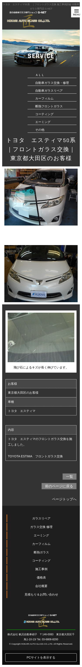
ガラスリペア (41, 535)
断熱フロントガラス (49, 106)
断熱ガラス (41, 569)
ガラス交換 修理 (41, 543)
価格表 (41, 594)
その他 (39, 129)
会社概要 (41, 602)
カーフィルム (44, 98)
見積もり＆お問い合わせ (41, 611)
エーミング (43, 122)
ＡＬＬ (39, 75)
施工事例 (41, 585)
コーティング (44, 114)
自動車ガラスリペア (49, 90)
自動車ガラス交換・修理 (52, 83)
